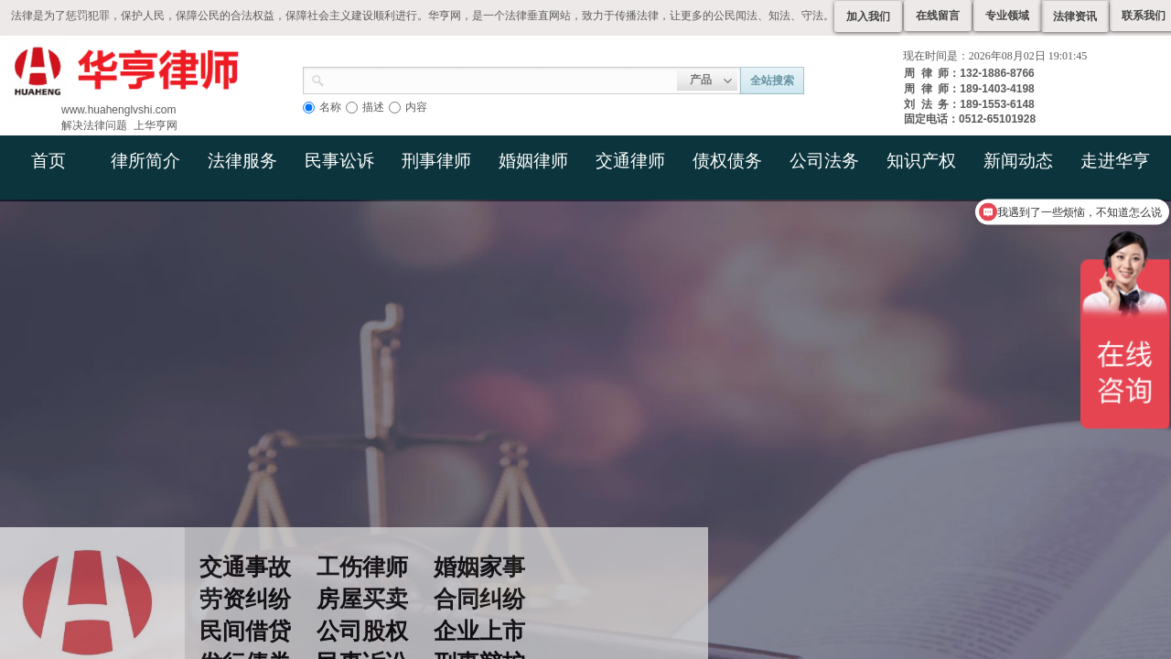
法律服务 (242, 160)
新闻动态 (1018, 160)
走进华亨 (1115, 160)
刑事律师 (436, 160)
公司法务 (824, 160)
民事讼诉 (339, 160)
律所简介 (145, 160)
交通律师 (630, 160)
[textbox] (501, 79)
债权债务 (727, 160)
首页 (48, 160)
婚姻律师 (533, 160)
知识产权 (921, 160)
